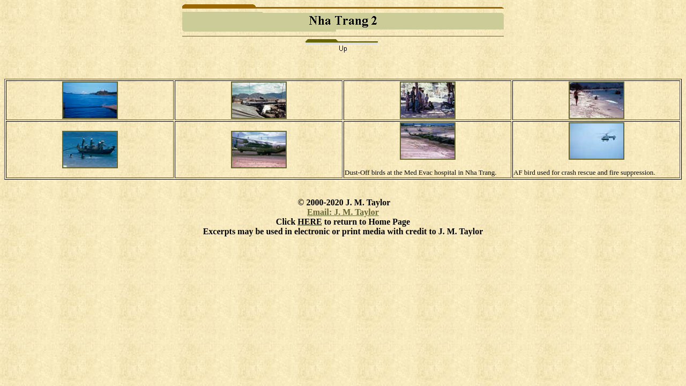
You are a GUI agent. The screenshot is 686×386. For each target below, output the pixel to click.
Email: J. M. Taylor (343, 212)
